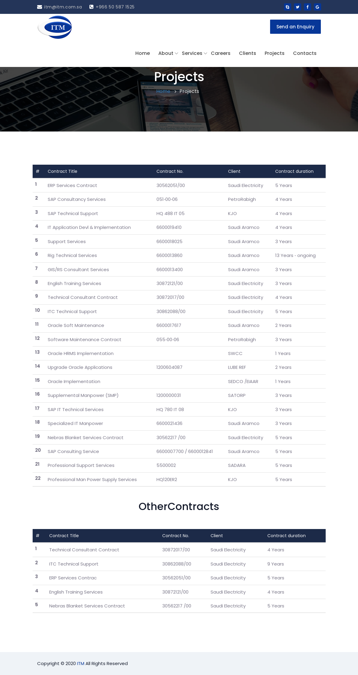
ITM (80, 663)
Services (192, 53)
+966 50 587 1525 (112, 7)
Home (142, 53)
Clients (247, 53)
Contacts (305, 53)
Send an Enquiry (295, 27)
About (165, 53)
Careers (221, 53)
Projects (275, 53)
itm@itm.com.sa (59, 7)
